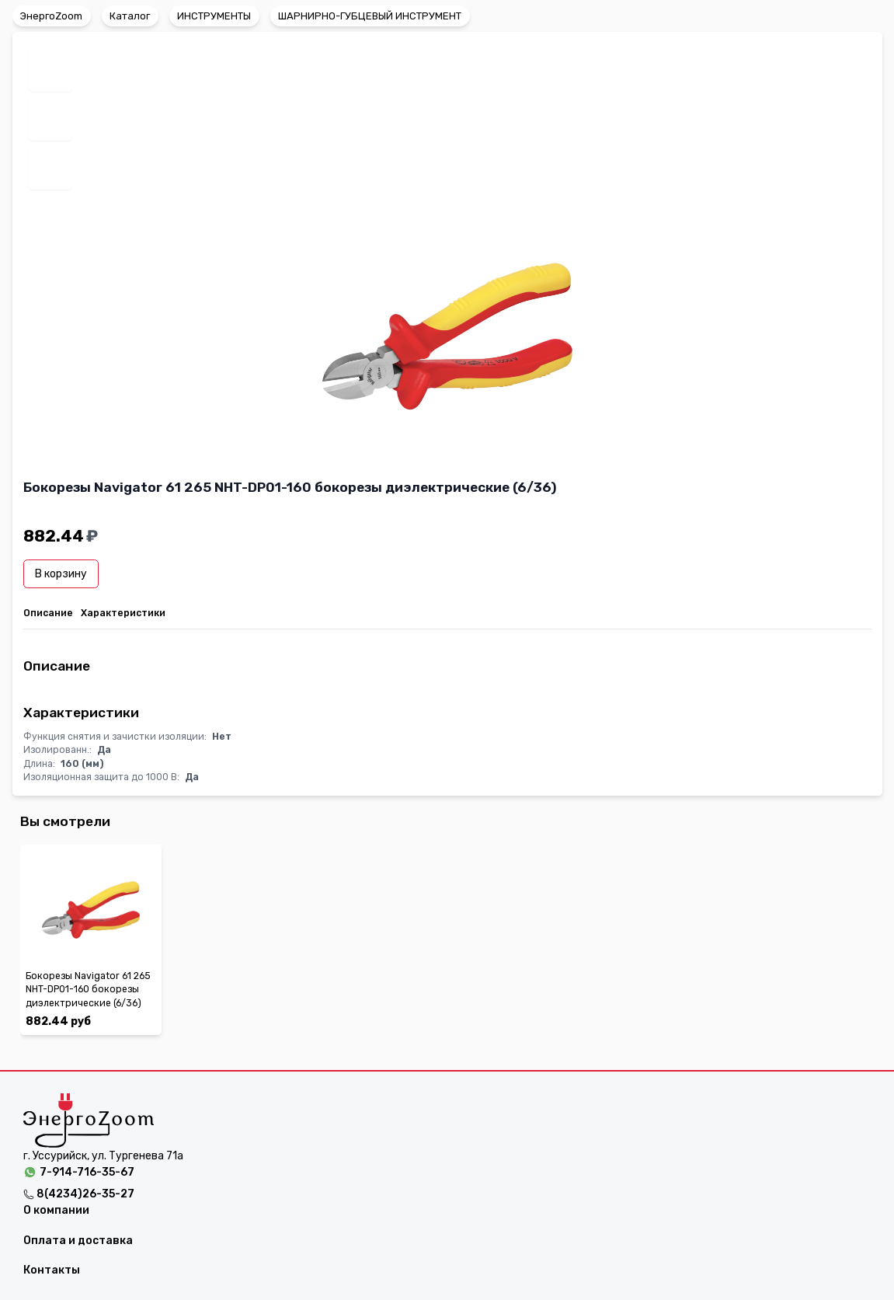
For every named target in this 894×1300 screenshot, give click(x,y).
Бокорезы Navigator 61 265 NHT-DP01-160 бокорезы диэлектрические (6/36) (88, 990)
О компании (56, 1210)
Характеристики (123, 613)
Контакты (51, 1270)
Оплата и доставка (78, 1240)
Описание (48, 613)
